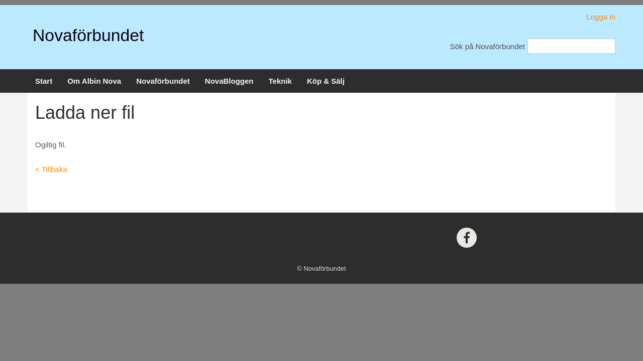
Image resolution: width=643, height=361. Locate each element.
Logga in (600, 17)
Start (43, 81)
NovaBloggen (229, 81)
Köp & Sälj (326, 81)
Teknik (280, 81)
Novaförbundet (88, 35)
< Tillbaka (51, 169)
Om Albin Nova (94, 81)
